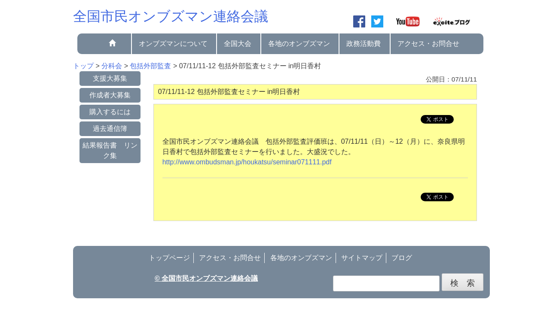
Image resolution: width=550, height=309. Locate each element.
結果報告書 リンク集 (110, 150)
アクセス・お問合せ (428, 43)
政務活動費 (363, 43)
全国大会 (237, 43)
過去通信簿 (110, 128)
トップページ (169, 257)
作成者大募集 (110, 95)
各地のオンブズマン (299, 43)
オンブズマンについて (173, 43)
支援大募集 (110, 78)
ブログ (401, 257)
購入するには (110, 111)
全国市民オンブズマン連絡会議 (170, 16)
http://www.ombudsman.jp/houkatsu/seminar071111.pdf (247, 162)
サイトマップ (361, 257)
